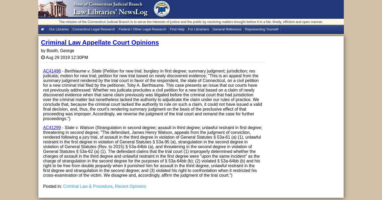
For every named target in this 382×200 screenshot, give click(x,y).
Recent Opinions (130, 186)
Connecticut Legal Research (93, 29)
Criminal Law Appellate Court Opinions (100, 42)
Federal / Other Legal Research (142, 29)
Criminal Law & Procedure (87, 186)
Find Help (177, 29)
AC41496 (52, 71)
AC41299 (52, 127)
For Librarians (198, 29)
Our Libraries (59, 29)
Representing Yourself (261, 29)
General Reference (227, 29)
